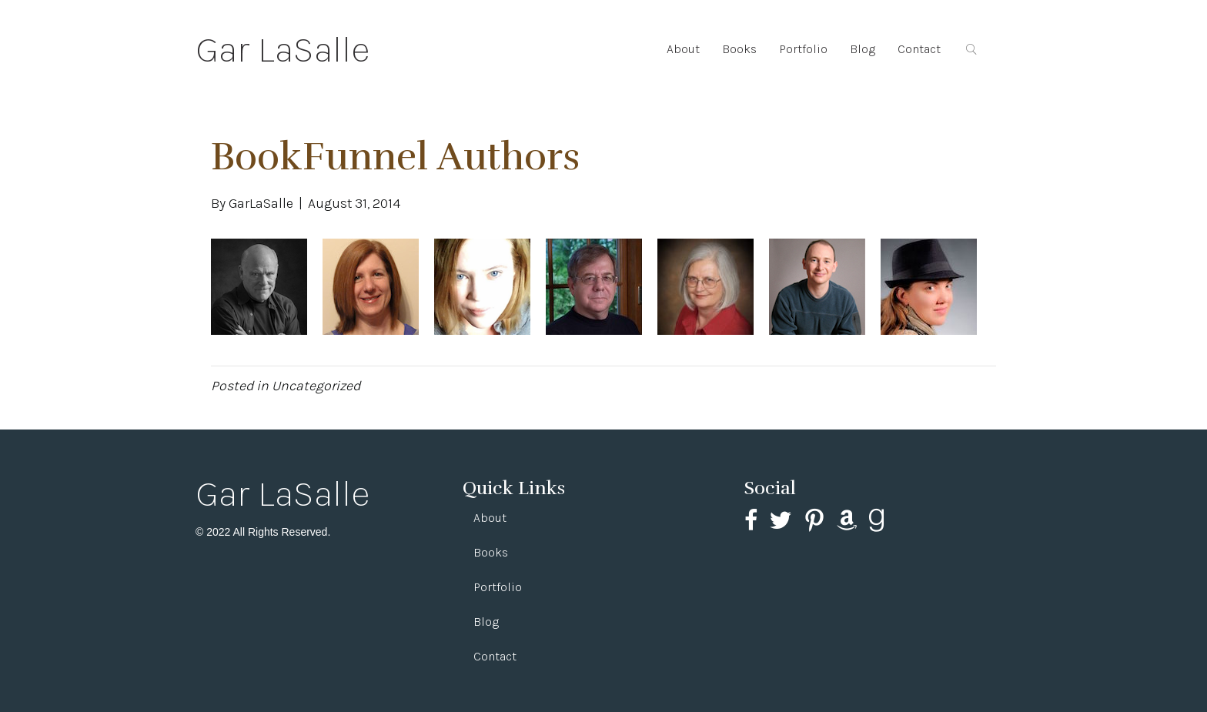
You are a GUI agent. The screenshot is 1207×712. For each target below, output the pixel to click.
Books (739, 49)
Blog (862, 49)
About (683, 49)
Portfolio (803, 49)
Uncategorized (316, 385)
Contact (919, 49)
